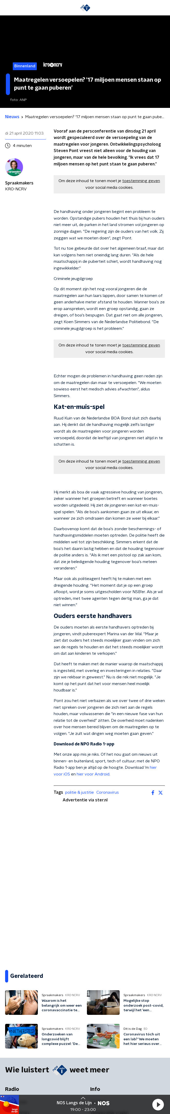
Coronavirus (107, 792)
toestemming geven (141, 181)
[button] (158, 1104)
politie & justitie (79, 792)
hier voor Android (93, 774)
